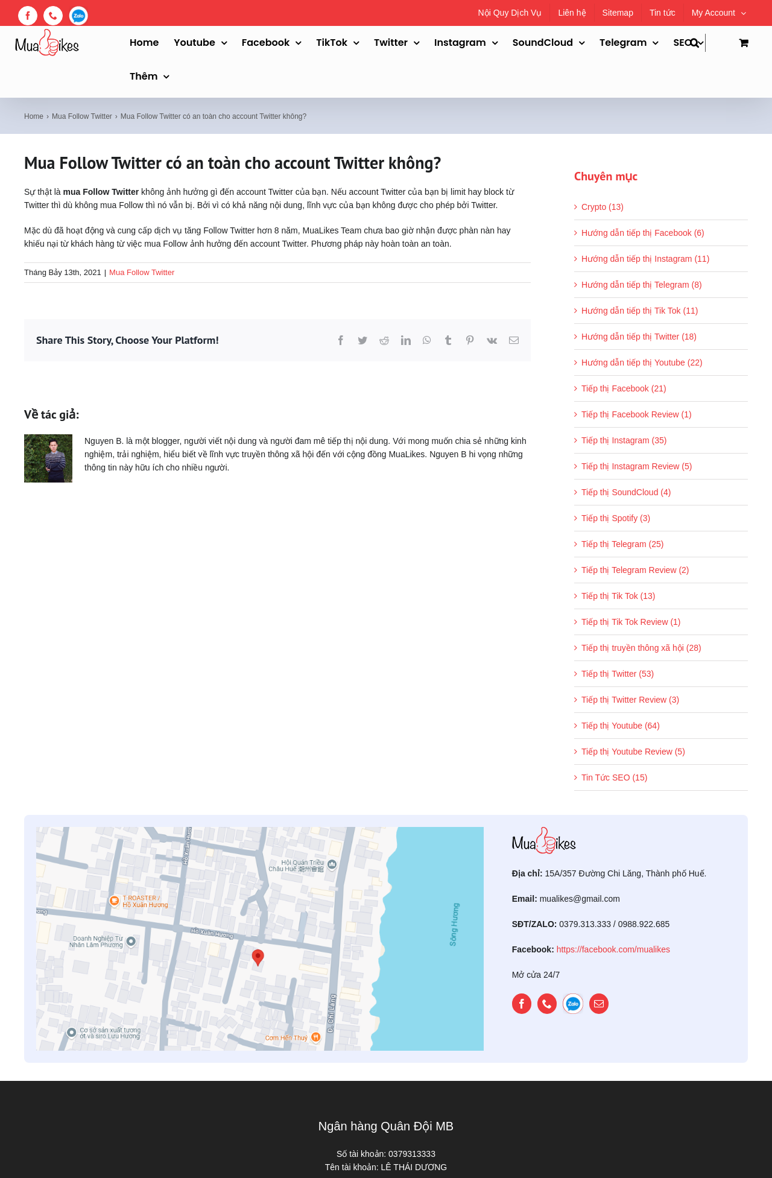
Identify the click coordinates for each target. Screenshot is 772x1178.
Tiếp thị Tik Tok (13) (618, 596)
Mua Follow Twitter (141, 272)
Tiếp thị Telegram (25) (622, 544)
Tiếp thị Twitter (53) (617, 674)
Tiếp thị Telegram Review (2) (635, 570)
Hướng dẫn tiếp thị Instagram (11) (645, 259)
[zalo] (573, 1003)
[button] (698, 43)
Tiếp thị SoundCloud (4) (626, 492)
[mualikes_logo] (544, 831)
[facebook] (521, 1003)
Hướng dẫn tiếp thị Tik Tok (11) (639, 310)
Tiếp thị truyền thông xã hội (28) (641, 648)
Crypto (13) (602, 207)
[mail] (599, 1003)
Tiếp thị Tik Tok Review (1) (631, 622)
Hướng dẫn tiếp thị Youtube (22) (642, 362)
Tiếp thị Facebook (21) (623, 388)
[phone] (547, 1003)
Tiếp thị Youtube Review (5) (633, 751)
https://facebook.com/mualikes (613, 949)
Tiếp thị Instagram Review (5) (636, 466)
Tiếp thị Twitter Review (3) (630, 700)
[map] (260, 831)
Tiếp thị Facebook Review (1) (636, 414)
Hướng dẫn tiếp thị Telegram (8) (641, 285)
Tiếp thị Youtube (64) (620, 725)
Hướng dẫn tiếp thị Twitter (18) (639, 336)
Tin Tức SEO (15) (614, 777)
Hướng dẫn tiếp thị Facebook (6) (642, 233)
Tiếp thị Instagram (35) (623, 440)
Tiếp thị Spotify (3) (615, 518)
